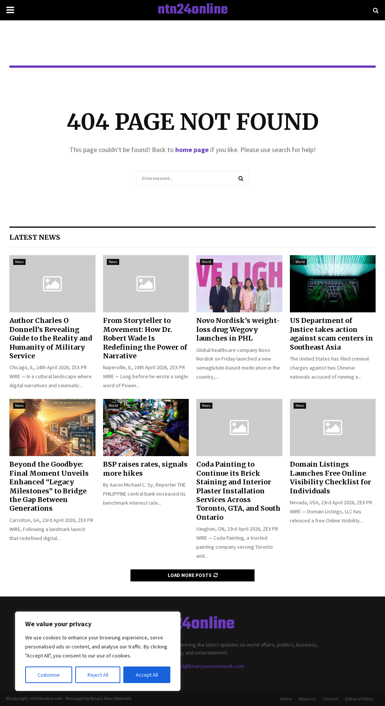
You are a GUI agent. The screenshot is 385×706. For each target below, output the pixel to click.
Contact (330, 698)
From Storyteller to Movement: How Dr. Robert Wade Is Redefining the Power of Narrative (145, 338)
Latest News (34, 237)
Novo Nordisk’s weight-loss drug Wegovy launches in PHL (238, 329)
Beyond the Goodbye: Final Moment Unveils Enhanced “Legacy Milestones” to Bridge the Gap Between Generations (49, 486)
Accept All (147, 674)
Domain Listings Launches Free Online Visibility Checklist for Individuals (330, 477)
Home (286, 698)
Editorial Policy (359, 698)
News (19, 261)
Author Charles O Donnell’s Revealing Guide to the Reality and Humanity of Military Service (50, 338)
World (206, 261)
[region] (97, 651)
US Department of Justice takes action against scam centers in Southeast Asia (331, 333)
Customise (49, 674)
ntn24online (193, 10)
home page (192, 149)
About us (307, 698)
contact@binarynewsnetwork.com (205, 666)
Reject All (98, 674)
